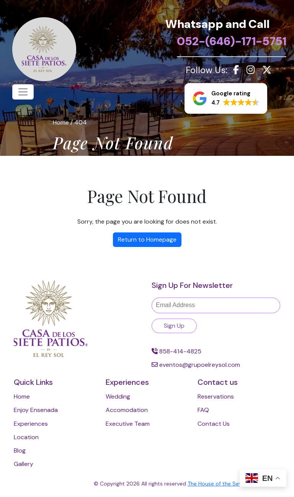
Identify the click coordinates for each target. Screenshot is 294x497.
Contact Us (214, 424)
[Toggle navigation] (23, 92)
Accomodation (127, 410)
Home (22, 396)
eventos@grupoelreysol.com (196, 365)
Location (26, 437)
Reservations (216, 396)
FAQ (203, 410)
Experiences (31, 424)
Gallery (23, 464)
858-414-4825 (176, 351)
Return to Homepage (147, 239)
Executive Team (128, 424)
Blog (20, 450)
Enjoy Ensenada (36, 410)
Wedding (118, 396)
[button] (226, 98)
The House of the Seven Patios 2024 (234, 483)
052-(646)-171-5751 (231, 41)
